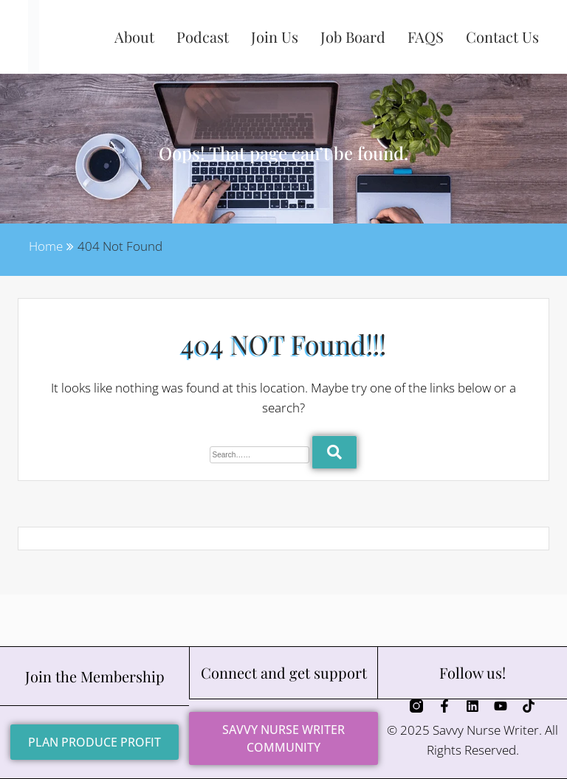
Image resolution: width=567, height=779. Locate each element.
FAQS (426, 36)
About (134, 36)
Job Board (352, 36)
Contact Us (502, 36)
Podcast (202, 36)
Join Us (274, 36)
